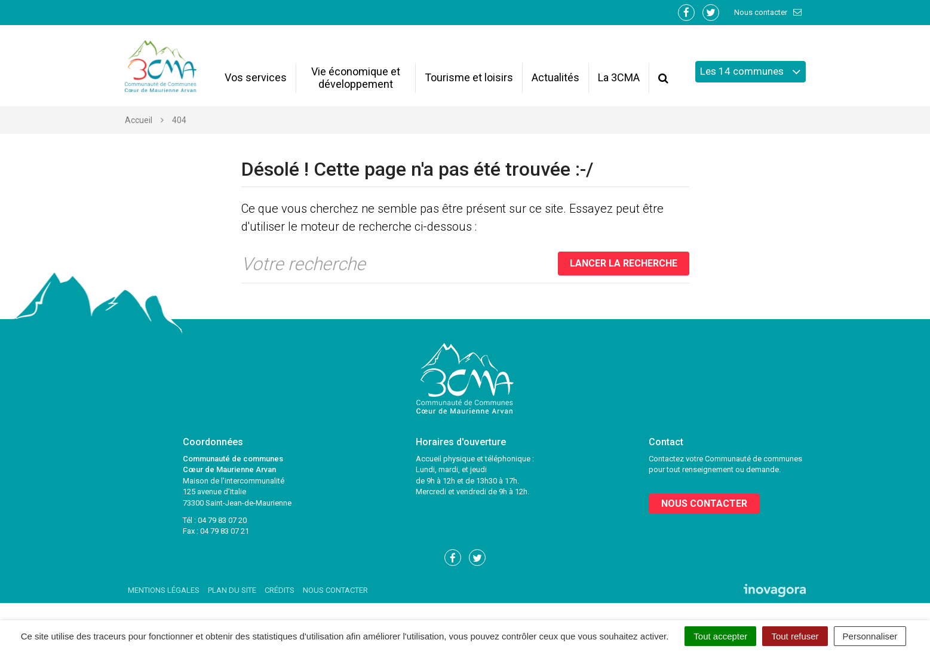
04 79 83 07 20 (222, 520)
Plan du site (232, 590)
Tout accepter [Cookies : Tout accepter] (720, 636)
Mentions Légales (163, 590)
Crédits (279, 590)
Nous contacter (768, 12)
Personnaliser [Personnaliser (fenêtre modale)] (870, 636)
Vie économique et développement (355, 77)
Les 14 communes (750, 71)
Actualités (555, 77)
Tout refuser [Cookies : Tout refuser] (794, 636)
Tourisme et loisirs (469, 77)
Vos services (256, 77)
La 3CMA (619, 77)
